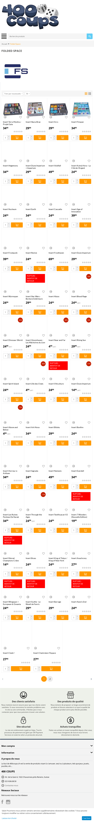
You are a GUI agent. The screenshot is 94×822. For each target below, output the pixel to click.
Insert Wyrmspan (10, 296)
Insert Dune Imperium (81, 253)
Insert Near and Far (57, 340)
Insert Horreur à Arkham (10, 472)
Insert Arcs (53, 122)
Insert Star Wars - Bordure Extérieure (34, 297)
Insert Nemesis (55, 471)
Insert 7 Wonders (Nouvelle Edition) (79, 515)
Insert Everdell (77, 471)
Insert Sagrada (32, 471)
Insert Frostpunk (10, 253)
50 (28, 94)
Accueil (4, 44)
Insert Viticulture (56, 383)
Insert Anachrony (79, 558)
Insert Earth (31, 209)
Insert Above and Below (10, 428)
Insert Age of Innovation (76, 210)
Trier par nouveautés (13, 94)
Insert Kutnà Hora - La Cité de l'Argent (81, 166)
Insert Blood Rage (79, 296)
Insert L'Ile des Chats (34, 383)
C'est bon (86, 818)
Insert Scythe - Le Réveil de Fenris (33, 603)
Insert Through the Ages (34, 515)
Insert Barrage (55, 602)
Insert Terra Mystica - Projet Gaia (12, 123)
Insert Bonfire (77, 427)
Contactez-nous (11, 785)
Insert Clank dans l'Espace (44, 653)
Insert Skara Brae (33, 122)
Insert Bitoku (54, 427)
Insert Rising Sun (78, 340)
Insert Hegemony (10, 165)
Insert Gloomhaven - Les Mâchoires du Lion (35, 341)
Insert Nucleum (9, 209)
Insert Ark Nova (32, 427)
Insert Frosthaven (56, 253)
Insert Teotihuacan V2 (58, 514)
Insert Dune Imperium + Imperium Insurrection (35, 166)
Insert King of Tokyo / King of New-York (58, 559)
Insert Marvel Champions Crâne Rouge (11, 559)
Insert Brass (31, 558)
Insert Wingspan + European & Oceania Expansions (12, 603)
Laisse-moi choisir (9, 818)
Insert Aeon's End (78, 602)
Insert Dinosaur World (13, 340)
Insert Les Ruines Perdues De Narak (11, 515)
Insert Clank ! (9, 653)
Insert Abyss (54, 296)
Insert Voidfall (55, 165)
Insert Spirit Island (11, 383)
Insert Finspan (77, 122)
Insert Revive (31, 253)
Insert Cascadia (55, 209)
